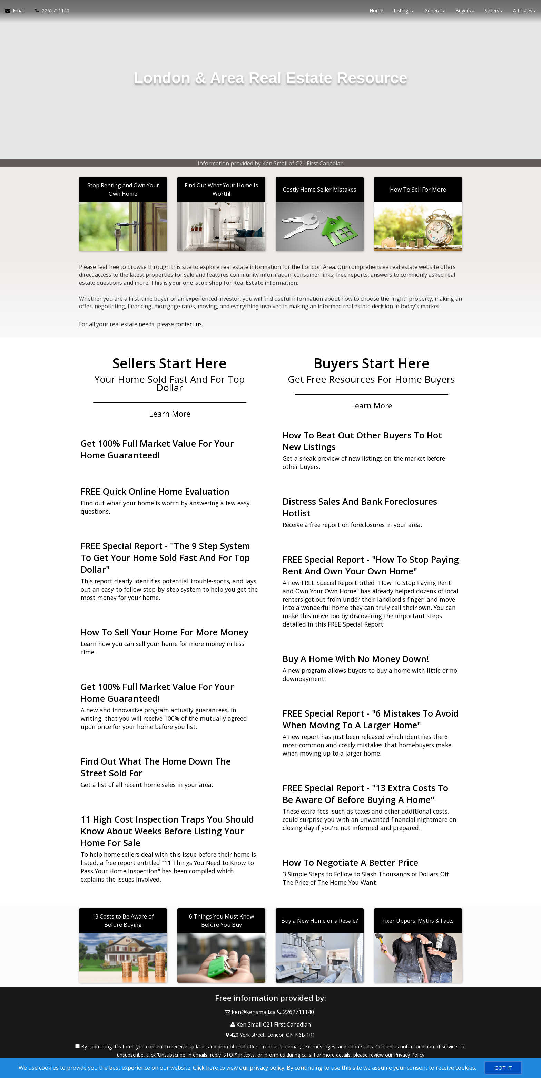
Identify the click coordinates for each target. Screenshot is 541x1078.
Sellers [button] (494, 13)
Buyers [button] (464, 13)
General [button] (434, 13)
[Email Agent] (17, 13)
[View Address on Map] (270, 1022)
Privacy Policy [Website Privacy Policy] (409, 1042)
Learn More (169, 409)
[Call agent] (49, 13)
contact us (188, 322)
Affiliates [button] (524, 13)
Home (376, 13)
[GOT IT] (503, 1068)
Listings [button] (404, 13)
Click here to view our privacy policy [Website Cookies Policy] (238, 1067)
